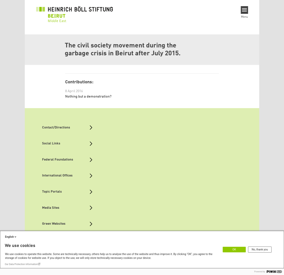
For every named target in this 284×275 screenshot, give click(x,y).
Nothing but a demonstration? (88, 96)
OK (234, 249)
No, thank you (260, 249)
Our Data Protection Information (21, 264)
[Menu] (244, 10)
